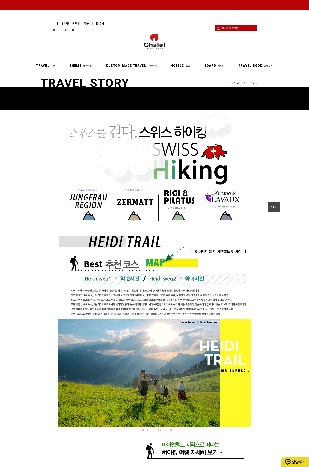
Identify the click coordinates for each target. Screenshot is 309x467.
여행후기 (99, 23)
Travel (237, 83)
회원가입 (76, 23)
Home (228, 83)
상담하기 (299, 462)
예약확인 (65, 23)
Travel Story (250, 83)
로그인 (55, 23)
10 (172, 430)
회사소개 (88, 23)
